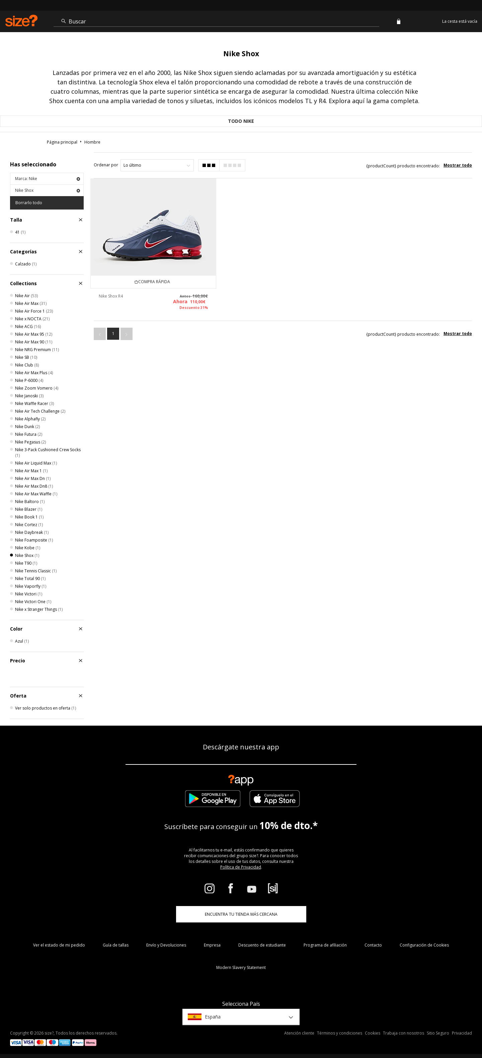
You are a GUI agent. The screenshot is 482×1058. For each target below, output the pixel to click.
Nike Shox (47, 190)
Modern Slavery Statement (241, 967)
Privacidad (462, 1033)
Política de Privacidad (240, 867)
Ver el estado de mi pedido (59, 945)
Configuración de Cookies (424, 945)
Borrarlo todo (28, 203)
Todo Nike (241, 121)
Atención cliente (299, 1033)
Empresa (212, 945)
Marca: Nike (47, 178)
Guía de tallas (116, 945)
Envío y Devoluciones (166, 945)
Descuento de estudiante (262, 945)
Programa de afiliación (325, 945)
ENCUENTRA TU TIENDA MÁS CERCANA (241, 914)
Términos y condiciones (339, 1033)
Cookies (372, 1033)
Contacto (373, 945)
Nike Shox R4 (111, 296)
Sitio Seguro (438, 1033)
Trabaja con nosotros (403, 1033)
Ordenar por (106, 165)
